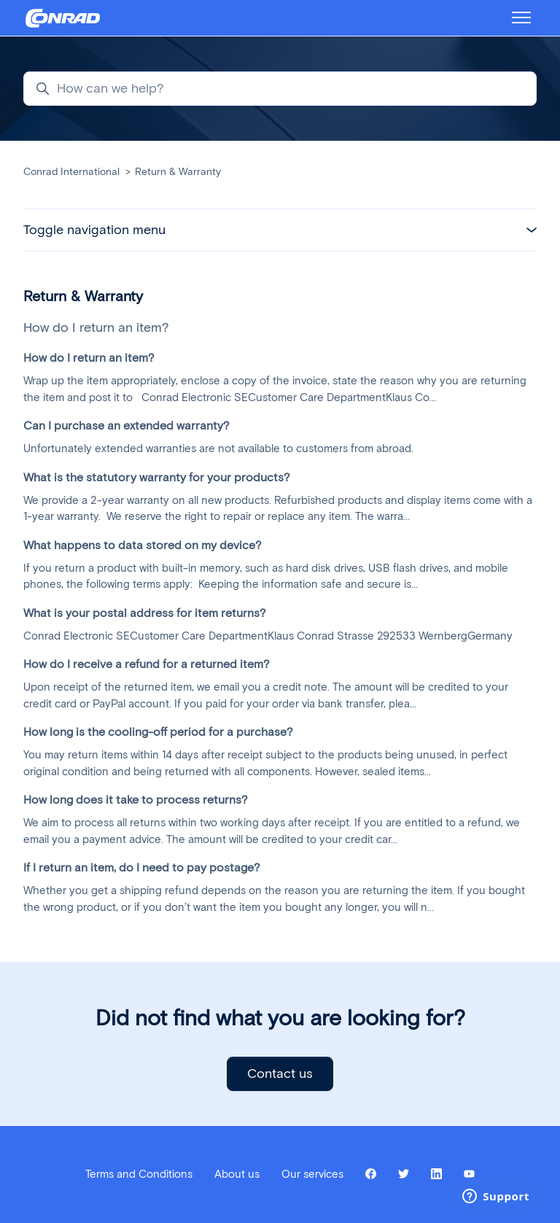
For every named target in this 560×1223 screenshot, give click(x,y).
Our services (312, 1174)
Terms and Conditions (138, 1174)
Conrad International (71, 172)
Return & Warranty (178, 172)
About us (237, 1174)
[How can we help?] (280, 88)
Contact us (280, 1073)
